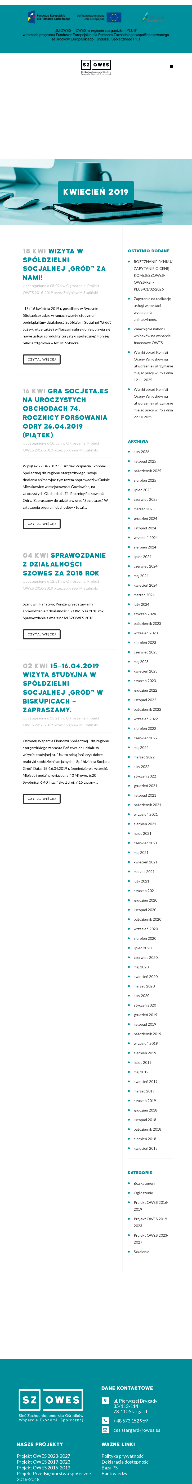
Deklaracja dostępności (125, 1462)
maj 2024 (141, 575)
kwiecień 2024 (146, 585)
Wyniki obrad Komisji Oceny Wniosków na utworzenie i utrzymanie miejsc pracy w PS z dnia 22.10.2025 (153, 403)
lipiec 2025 (142, 490)
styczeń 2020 (145, 1005)
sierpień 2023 (145, 642)
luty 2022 (141, 766)
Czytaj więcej (42, 359)
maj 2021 (141, 852)
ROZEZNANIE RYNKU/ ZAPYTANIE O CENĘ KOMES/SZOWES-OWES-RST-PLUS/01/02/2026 (153, 275)
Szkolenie (141, 1251)
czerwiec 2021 (146, 843)
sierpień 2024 (145, 547)
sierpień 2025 (145, 480)
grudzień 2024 (145, 518)
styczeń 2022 (145, 776)
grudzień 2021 (145, 785)
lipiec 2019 (142, 1062)
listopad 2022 (145, 699)
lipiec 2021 (142, 833)
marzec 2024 (144, 594)
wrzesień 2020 (146, 929)
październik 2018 (147, 1129)
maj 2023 (141, 661)
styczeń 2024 (145, 614)
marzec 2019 (144, 1091)
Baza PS (109, 1467)
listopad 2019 (145, 1024)
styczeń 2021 (145, 890)
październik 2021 (147, 804)
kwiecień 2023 (146, 671)
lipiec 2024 (142, 556)
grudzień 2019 (145, 1014)
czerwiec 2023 (146, 652)
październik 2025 (147, 470)
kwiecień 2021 (146, 862)
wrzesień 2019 (146, 1043)
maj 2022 (141, 747)
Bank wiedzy (114, 1473)
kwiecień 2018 (146, 1148)
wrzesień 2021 (146, 814)
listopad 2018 (145, 1119)
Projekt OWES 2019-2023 (43, 1462)
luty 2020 (141, 995)
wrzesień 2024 (146, 537)
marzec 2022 (144, 757)
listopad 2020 (145, 909)
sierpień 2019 (145, 1053)
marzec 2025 (144, 509)
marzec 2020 (144, 986)
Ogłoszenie (76, 285)
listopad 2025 (145, 461)
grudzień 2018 (145, 1110)
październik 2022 (147, 709)
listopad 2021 (145, 795)
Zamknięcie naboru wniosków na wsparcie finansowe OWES (152, 336)
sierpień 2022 (145, 728)
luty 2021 (141, 881)
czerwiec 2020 (146, 957)
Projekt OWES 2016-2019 (43, 1467)
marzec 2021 (144, 871)
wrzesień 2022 (146, 719)
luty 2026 (141, 451)
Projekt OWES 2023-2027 (43, 1456)
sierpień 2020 (145, 938)
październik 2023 (147, 623)
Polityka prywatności (123, 1456)
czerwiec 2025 (146, 499)
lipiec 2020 (142, 948)
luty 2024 (141, 604)
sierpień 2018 (145, 1138)
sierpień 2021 (145, 824)
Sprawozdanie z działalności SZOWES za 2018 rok (64, 564)
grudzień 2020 (145, 900)
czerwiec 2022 (146, 738)
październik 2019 (147, 1033)
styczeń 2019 (145, 1100)
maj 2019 (141, 1072)
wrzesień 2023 (146, 633)
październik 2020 (147, 919)
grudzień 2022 (145, 690)
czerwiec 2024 (146, 566)
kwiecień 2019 (146, 1081)
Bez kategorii (144, 1183)
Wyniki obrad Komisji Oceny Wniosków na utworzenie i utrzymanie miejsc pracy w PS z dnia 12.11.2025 (153, 366)
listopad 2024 (145, 528)
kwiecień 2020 (146, 976)
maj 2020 (141, 967)
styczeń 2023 (145, 680)
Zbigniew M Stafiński (80, 292)
